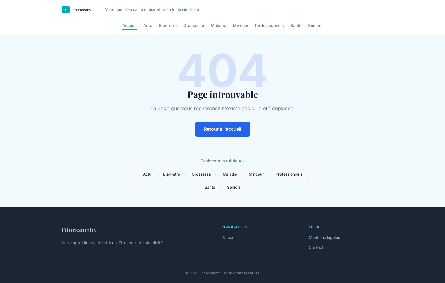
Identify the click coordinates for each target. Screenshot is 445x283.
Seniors (315, 25)
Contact (316, 247)
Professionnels (269, 25)
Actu (147, 25)
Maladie (218, 25)
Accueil (129, 25)
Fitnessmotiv (79, 230)
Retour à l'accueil (222, 129)
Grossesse (193, 25)
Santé (296, 25)
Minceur (240, 25)
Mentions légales (324, 237)
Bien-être (168, 25)
